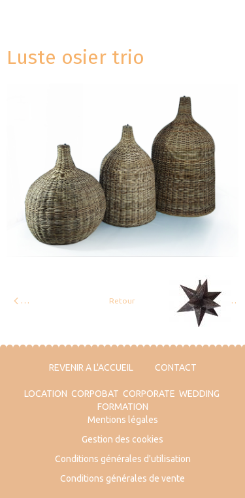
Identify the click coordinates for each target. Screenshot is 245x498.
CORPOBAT (95, 393)
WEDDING (199, 393)
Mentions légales (123, 419)
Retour (122, 300)
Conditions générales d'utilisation (123, 459)
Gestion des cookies (122, 439)
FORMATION (122, 406)
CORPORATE (149, 393)
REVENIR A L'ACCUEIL (91, 367)
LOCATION (45, 393)
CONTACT (176, 367)
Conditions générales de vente (122, 478)
